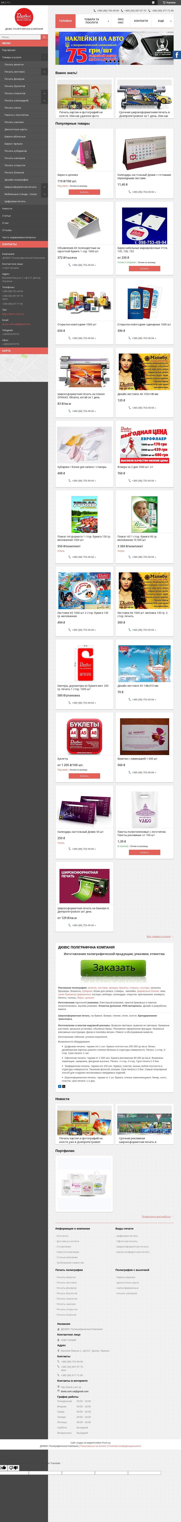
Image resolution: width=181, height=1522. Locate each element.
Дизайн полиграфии (16, 179)
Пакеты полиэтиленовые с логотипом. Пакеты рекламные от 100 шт (141, 833)
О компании (64, 1246)
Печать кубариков (16, 151)
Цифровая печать (15, 201)
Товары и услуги (11, 57)
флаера (113, 987)
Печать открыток (15, 165)
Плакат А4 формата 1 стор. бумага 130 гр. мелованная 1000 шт (84, 538)
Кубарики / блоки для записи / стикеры (81, 467)
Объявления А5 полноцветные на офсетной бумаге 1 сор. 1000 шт (78, 249)
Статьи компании (67, 1257)
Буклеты (62, 758)
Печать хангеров (15, 158)
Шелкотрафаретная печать (133, 1252)
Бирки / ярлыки (14, 143)
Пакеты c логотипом (16, 115)
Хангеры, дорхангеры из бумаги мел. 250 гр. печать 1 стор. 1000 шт (82, 687)
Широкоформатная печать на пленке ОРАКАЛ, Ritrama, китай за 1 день (81, 395)
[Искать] (44, 37)
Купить (84, 192)
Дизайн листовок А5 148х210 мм (137, 685)
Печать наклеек (14, 122)
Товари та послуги (91, 21)
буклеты (123, 987)
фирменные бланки (148, 991)
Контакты (62, 1235)
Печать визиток (14, 64)
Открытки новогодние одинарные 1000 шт (144, 324)
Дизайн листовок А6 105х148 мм (137, 394)
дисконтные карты (128, 1282)
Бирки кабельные (15, 136)
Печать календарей (16, 100)
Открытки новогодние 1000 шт (76, 324)
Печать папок (13, 107)
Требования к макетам (70, 1262)
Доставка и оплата (68, 1241)
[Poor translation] (13, 1468)
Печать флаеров (14, 79)
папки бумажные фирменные (74, 994)
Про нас (121, 21)
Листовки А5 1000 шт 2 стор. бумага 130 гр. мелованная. (82, 614)
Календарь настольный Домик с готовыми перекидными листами (144, 176)
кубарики (87, 991)
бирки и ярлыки (126, 1277)
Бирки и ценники (67, 175)
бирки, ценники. (86, 997)
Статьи (6, 215)
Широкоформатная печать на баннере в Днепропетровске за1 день (83, 910)
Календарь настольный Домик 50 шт (80, 831)
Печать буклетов (15, 86)
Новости (7, 208)
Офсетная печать (127, 1241)
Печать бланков (14, 172)
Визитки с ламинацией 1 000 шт (137, 758)
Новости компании (68, 1252)
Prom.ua (106, 1442)
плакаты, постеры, (139, 987)
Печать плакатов (15, 93)
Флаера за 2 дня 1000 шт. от (135, 467)
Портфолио (9, 50)
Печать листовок (15, 71)
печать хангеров (127, 1293)
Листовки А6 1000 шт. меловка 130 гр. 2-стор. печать (142, 614)
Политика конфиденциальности (124, 1446)
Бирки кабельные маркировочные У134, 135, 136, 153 (142, 249)
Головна (65, 20)
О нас (5, 223)
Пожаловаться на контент (93, 1446)
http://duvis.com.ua (13, 314)
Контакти (141, 20)
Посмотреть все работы (156, 1216)
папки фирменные (128, 1288)
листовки (103, 987)
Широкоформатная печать (21, 187)
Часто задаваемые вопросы (19, 237)
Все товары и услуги (158, 936)
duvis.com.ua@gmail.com (16, 324)
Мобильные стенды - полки (21, 194)
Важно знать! (66, 73)
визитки (92, 987)
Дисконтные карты (16, 129)
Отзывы (7, 230)
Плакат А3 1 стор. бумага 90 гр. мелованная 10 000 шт (137, 538)
